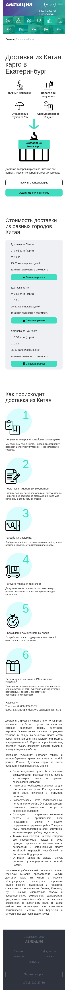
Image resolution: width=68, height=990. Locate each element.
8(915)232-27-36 (34, 982)
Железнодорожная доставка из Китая (46, 29)
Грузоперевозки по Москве (8, 20)
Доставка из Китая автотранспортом (39, 20)
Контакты (33, 961)
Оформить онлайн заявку (34, 192)
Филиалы (18, 956)
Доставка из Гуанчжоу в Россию (9, 29)
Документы (49, 951)
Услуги (50, 4)
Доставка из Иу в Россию (21, 29)
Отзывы (49, 956)
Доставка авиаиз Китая (29, 20)
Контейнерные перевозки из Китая (60, 20)
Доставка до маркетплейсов (18, 20)
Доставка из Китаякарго (50, 20)
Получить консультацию (34, 182)
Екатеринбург (48, 14)
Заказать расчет (34, 277)
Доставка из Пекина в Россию (59, 29)
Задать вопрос (34, 974)
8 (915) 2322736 (47, 11)
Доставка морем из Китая (34, 29)
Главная (9, 39)
